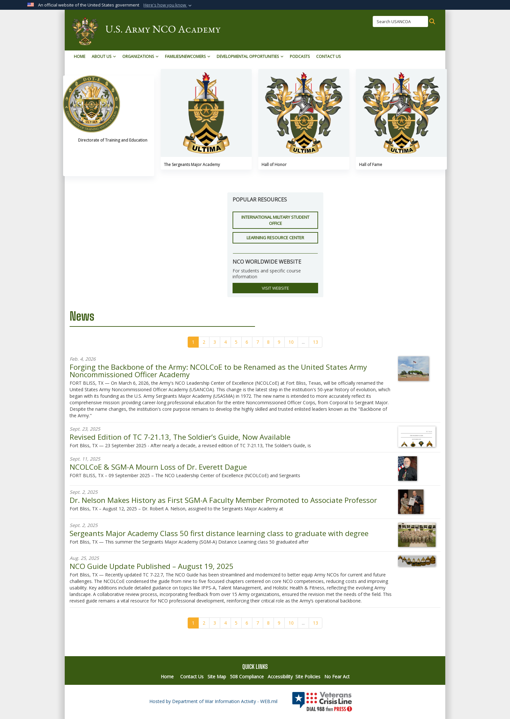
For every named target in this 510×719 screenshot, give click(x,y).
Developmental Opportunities (250, 56)
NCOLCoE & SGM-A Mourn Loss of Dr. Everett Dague (158, 467)
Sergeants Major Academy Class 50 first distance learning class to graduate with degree (219, 533)
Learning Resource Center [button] (275, 238)
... (303, 342)
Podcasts (300, 56)
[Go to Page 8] (268, 342)
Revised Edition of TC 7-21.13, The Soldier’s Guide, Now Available (180, 437)
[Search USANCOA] (400, 21)
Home (79, 56)
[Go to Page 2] (203, 342)
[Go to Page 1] (193, 342)
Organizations (140, 56)
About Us (104, 56)
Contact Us (328, 56)
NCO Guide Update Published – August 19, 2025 (152, 566)
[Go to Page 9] (279, 342)
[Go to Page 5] (236, 342)
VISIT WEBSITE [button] (275, 288)
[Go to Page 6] (246, 342)
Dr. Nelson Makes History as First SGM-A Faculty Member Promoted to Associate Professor (223, 500)
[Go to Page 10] (291, 342)
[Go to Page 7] (257, 342)
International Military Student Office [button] (275, 220)
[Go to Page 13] (315, 342)
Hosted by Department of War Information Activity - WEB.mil (213, 701)
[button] (168, 5)
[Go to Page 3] (214, 342)
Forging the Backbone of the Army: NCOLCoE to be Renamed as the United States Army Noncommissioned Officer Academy (218, 370)
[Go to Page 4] (225, 342)
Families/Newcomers (187, 56)
